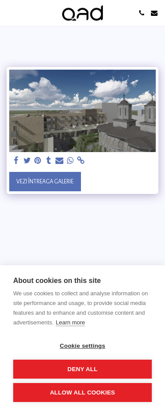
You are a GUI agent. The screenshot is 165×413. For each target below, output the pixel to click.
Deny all (82, 369)
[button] (9, 12)
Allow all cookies (82, 392)
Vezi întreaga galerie (44, 182)
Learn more (70, 322)
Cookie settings (83, 345)
